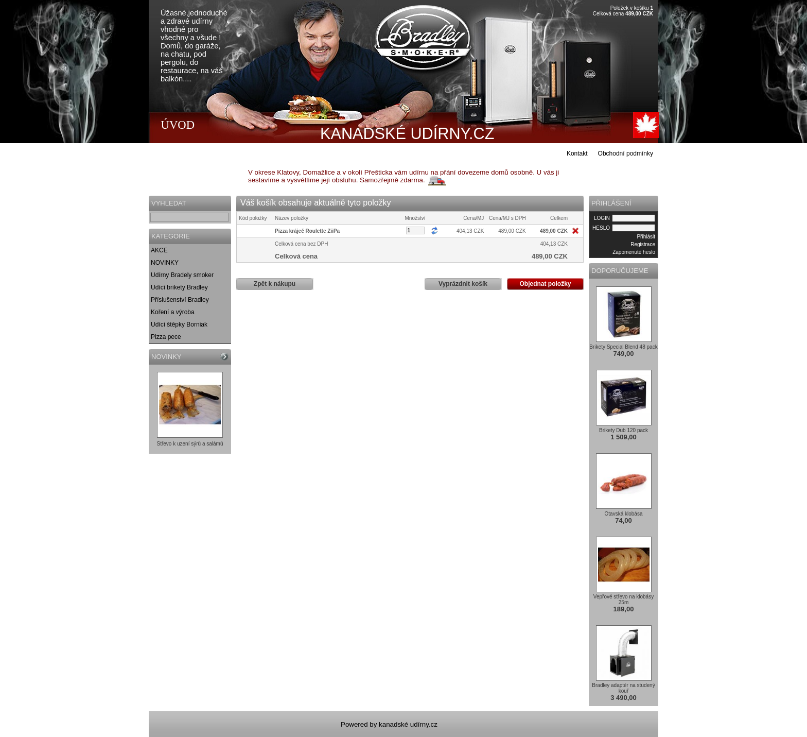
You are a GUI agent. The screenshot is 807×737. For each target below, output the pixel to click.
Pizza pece (166, 336)
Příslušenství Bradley (180, 299)
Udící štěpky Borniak (179, 324)
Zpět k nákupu (274, 283)
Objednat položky (545, 283)
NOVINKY (165, 262)
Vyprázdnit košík (462, 283)
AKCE (159, 250)
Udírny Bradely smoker (182, 275)
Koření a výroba (173, 312)
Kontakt (577, 153)
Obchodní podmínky (625, 153)
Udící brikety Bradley (179, 287)
